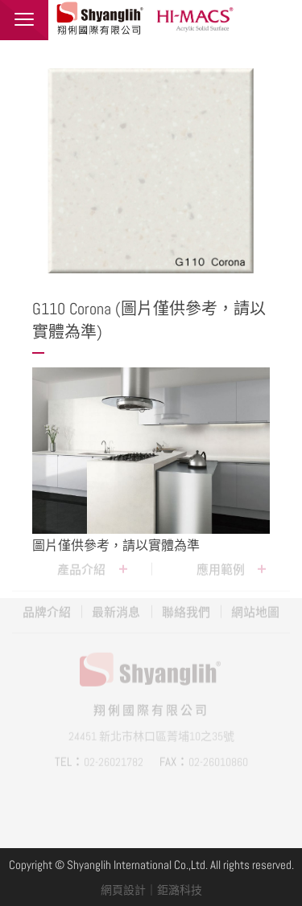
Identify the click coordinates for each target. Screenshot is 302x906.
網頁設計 (123, 890)
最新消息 (116, 602)
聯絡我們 (186, 602)
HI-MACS (197, 18)
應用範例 (221, 560)
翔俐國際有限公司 (100, 18)
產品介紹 (81, 560)
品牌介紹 (47, 602)
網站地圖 (255, 602)
